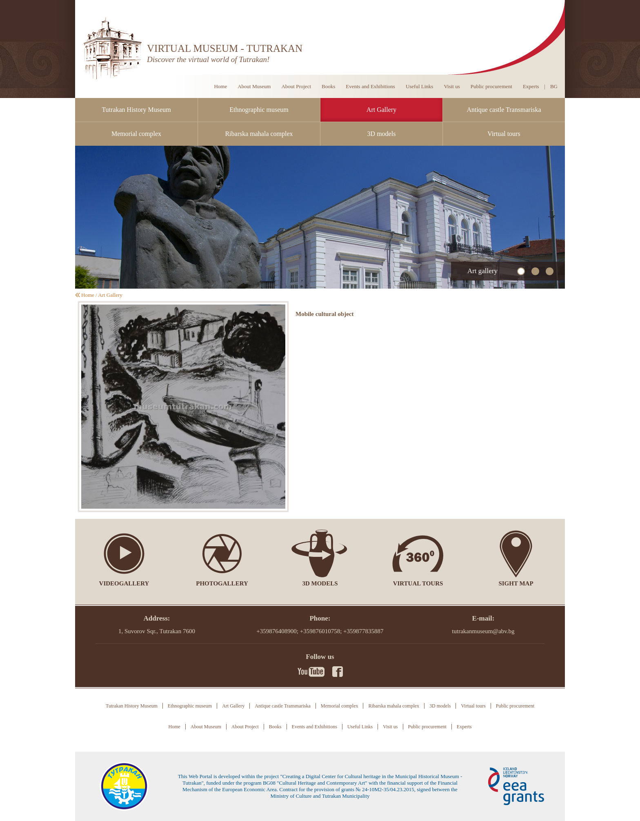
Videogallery (124, 583)
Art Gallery (381, 109)
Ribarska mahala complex (259, 133)
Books (328, 86)
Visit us (452, 86)
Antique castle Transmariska (504, 109)
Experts (531, 86)
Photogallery (222, 583)
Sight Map (515, 583)
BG (554, 86)
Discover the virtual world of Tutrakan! (208, 59)
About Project (296, 86)
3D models (381, 133)
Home (220, 86)
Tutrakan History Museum (136, 109)
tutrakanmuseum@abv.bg (483, 631)
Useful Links (419, 86)
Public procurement (491, 86)
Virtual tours (503, 133)
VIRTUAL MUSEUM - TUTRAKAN (224, 48)
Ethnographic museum (258, 109)
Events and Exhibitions (370, 86)
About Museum (254, 86)
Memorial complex (136, 133)
